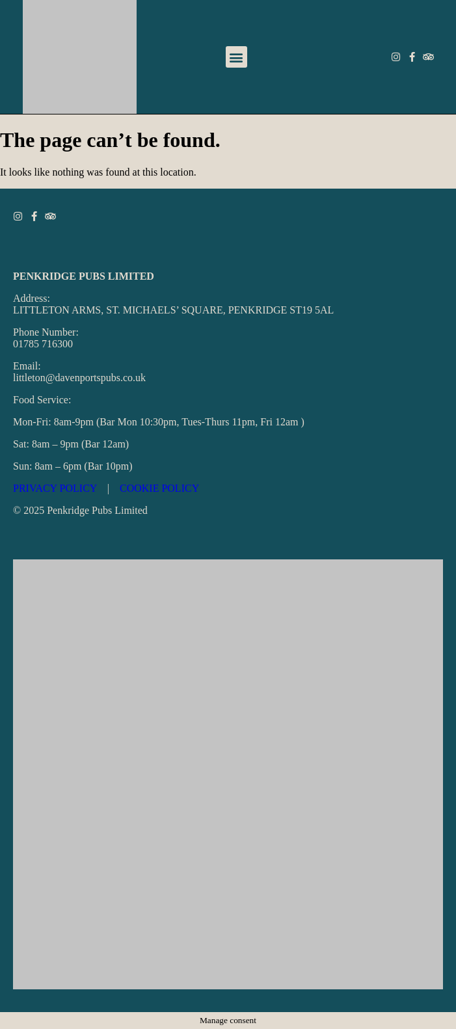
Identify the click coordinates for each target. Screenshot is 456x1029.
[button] (236, 57)
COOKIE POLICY (159, 488)
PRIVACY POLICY (55, 488)
